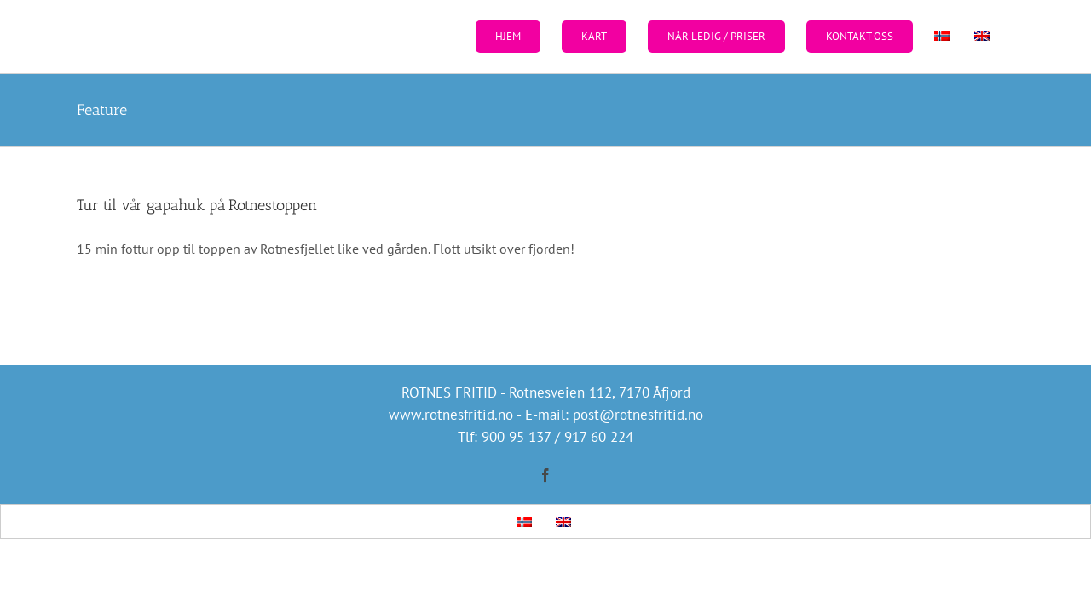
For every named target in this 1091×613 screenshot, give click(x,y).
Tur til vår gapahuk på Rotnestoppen (197, 205)
